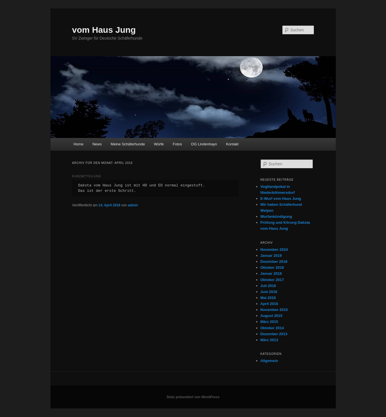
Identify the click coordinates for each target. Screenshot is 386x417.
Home (79, 144)
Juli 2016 (268, 286)
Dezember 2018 (274, 261)
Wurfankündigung (276, 216)
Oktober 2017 (272, 280)
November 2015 (274, 310)
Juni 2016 (268, 292)
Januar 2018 (271, 273)
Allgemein (269, 361)
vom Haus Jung (104, 29)
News (97, 144)
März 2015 (269, 322)
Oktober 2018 (272, 267)
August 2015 (271, 316)
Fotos (177, 144)
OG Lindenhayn (204, 144)
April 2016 (269, 304)
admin (133, 205)
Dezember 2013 (274, 334)
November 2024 (274, 249)
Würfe (159, 144)
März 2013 (269, 340)
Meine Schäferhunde (128, 144)
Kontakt (232, 144)
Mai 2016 (268, 298)
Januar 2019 (271, 255)
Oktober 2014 (272, 328)
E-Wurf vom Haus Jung (280, 198)
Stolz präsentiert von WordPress (193, 397)
